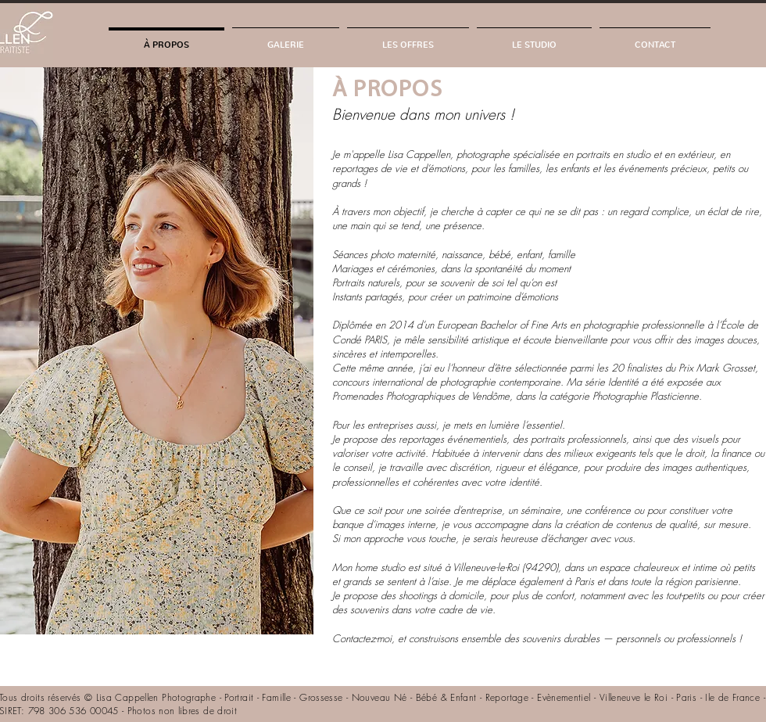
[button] (285, 37)
